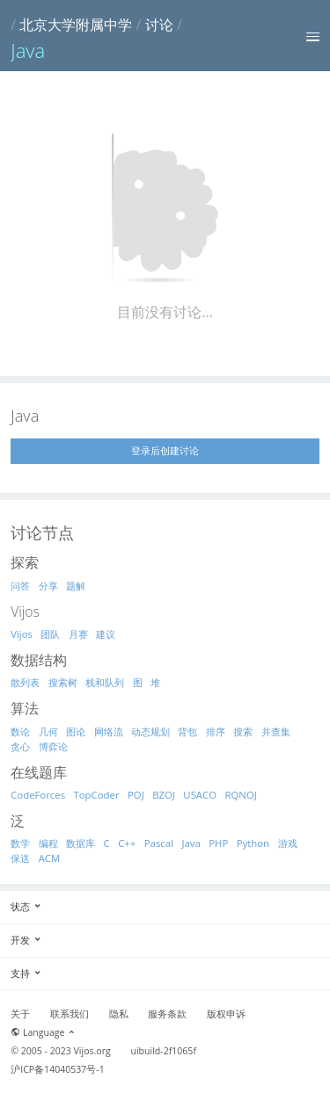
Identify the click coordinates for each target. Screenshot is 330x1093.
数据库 (80, 843)
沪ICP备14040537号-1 (58, 1069)
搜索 (243, 731)
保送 (20, 858)
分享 (48, 585)
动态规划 (150, 731)
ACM (50, 858)
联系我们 (69, 1014)
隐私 (118, 1014)
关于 (20, 1014)
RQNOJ (241, 794)
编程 (48, 843)
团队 (50, 634)
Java (190, 843)
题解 (75, 585)
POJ (136, 794)
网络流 (108, 731)
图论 (75, 731)
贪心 (20, 746)
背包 (187, 731)
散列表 (25, 682)
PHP (218, 843)
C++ (127, 843)
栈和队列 (104, 682)
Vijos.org (92, 1051)
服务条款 (167, 1014)
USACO (199, 794)
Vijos (22, 634)
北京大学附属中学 (75, 24)
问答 (20, 585)
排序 (215, 731)
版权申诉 (226, 1014)
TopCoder (97, 794)
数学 (20, 843)
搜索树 (62, 682)
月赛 (78, 634)
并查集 (275, 731)
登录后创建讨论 (165, 450)
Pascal (158, 843)
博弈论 (53, 746)
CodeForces (38, 794)
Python (253, 843)
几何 (48, 731)
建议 (105, 634)
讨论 (159, 24)
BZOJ (163, 794)
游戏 (287, 843)
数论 (20, 731)
